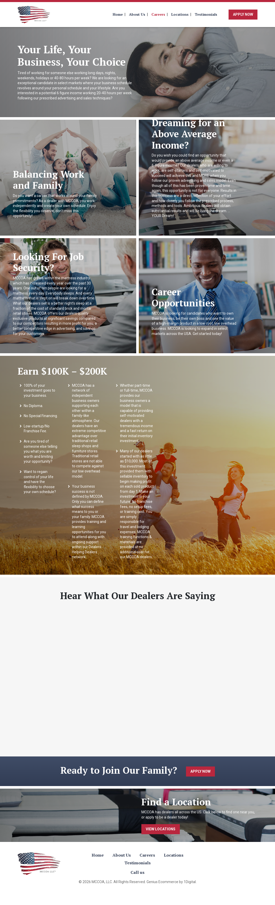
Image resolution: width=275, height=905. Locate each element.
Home (118, 14)
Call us (137, 872)
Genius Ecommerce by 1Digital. (172, 882)
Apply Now (243, 14)
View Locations (160, 829)
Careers (158, 14)
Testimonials (206, 14)
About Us (137, 14)
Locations (180, 14)
